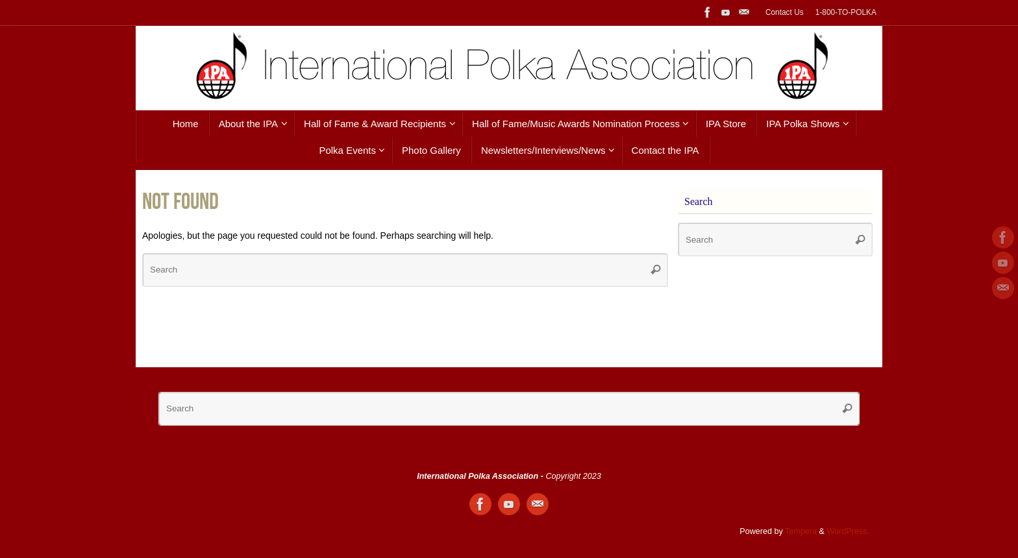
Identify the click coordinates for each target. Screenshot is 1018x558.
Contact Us (784, 12)
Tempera (801, 531)
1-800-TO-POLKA (845, 12)
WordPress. (847, 531)
